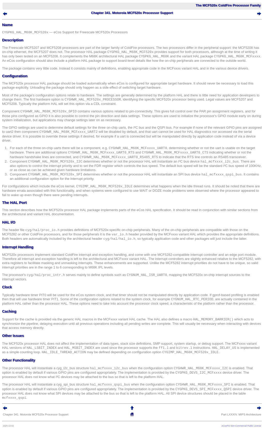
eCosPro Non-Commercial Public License (241, 426)
